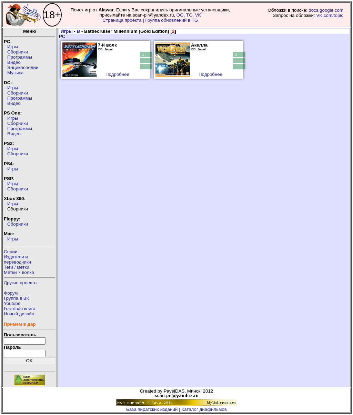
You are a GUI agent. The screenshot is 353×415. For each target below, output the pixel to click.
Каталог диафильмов (204, 409)
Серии (10, 251)
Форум (11, 293)
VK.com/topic (329, 15)
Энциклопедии (22, 67)
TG (189, 15)
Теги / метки (16, 267)
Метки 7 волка (19, 272)
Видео (14, 62)
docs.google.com (326, 10)
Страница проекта (122, 20)
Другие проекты (21, 282)
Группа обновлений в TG (171, 20)
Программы (19, 57)
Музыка (15, 72)
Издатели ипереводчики (17, 259)
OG (180, 15)
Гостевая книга (20, 308)
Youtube (12, 303)
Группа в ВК (16, 298)
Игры (12, 46)
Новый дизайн (19, 313)
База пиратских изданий (152, 409)
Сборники (17, 52)
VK (198, 15)
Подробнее (117, 74)
